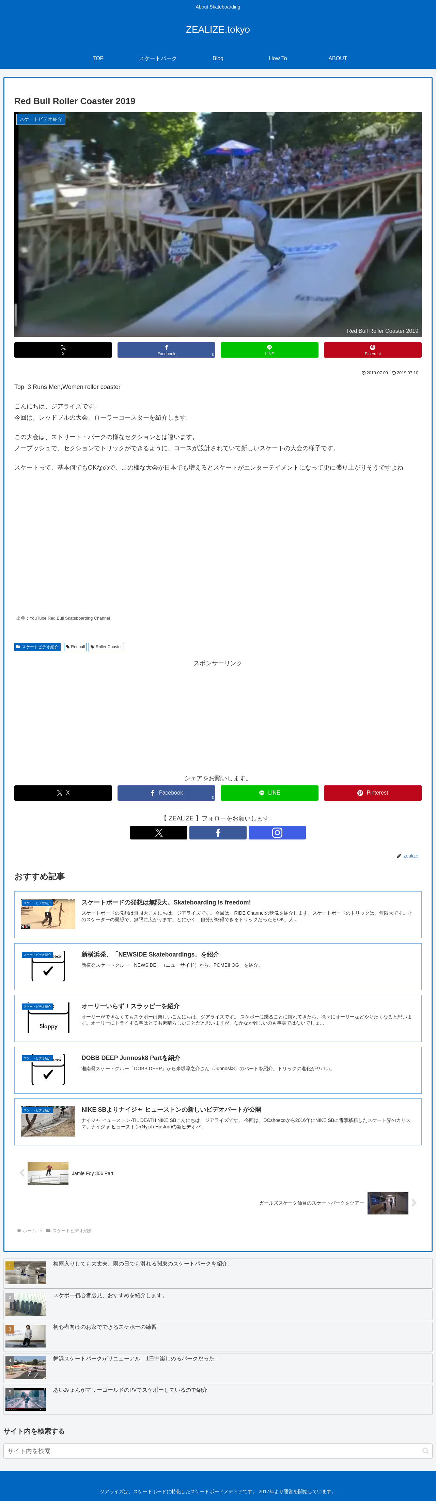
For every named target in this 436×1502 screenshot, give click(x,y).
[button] (426, 1452)
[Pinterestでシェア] (373, 350)
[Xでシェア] (63, 350)
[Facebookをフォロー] (218, 832)
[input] (218, 1451)
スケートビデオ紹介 (37, 646)
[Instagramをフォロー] (233, 832)
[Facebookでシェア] (166, 350)
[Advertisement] (218, 716)
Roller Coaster (106, 646)
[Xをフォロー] (202, 832)
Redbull (75, 646)
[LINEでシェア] (269, 350)
